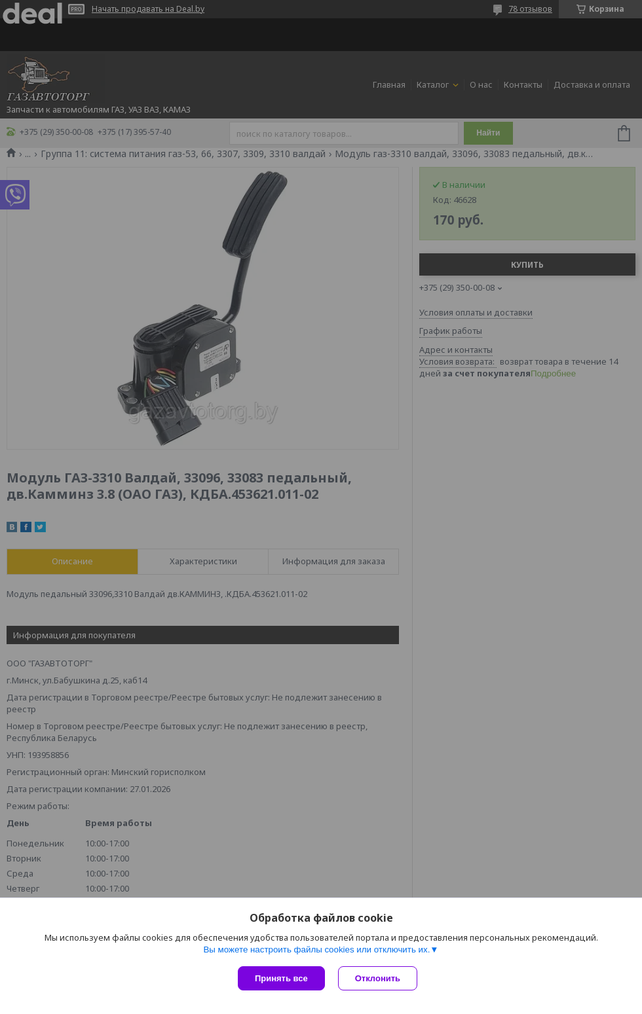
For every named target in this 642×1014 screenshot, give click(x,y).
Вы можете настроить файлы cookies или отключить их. (316, 949)
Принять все (281, 978)
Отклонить (377, 978)
